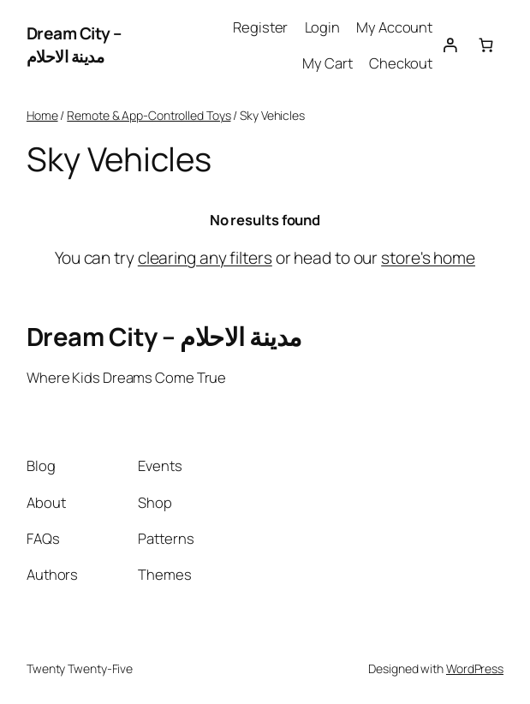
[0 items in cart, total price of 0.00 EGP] (485, 45)
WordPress (474, 668)
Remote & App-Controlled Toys (148, 115)
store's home (428, 258)
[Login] (449, 45)
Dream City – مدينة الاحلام (74, 45)
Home (42, 115)
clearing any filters (205, 258)
